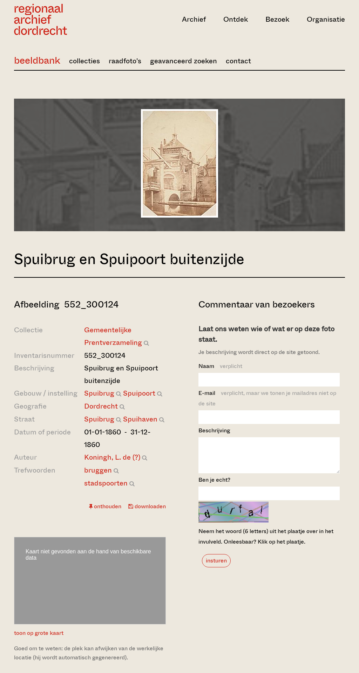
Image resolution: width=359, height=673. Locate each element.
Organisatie (326, 19)
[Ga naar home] (63, 19)
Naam (220, 366)
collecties (84, 61)
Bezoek (277, 19)
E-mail (267, 398)
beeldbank (37, 60)
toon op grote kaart (38, 633)
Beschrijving (214, 430)
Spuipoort (139, 393)
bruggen (98, 470)
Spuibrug (99, 393)
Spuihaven (140, 419)
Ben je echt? (214, 486)
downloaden (147, 506)
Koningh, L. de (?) (112, 457)
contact (238, 61)
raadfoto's (125, 61)
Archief (194, 19)
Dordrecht (101, 406)
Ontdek (235, 19)
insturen (216, 567)
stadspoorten (106, 483)
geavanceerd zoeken (183, 61)
